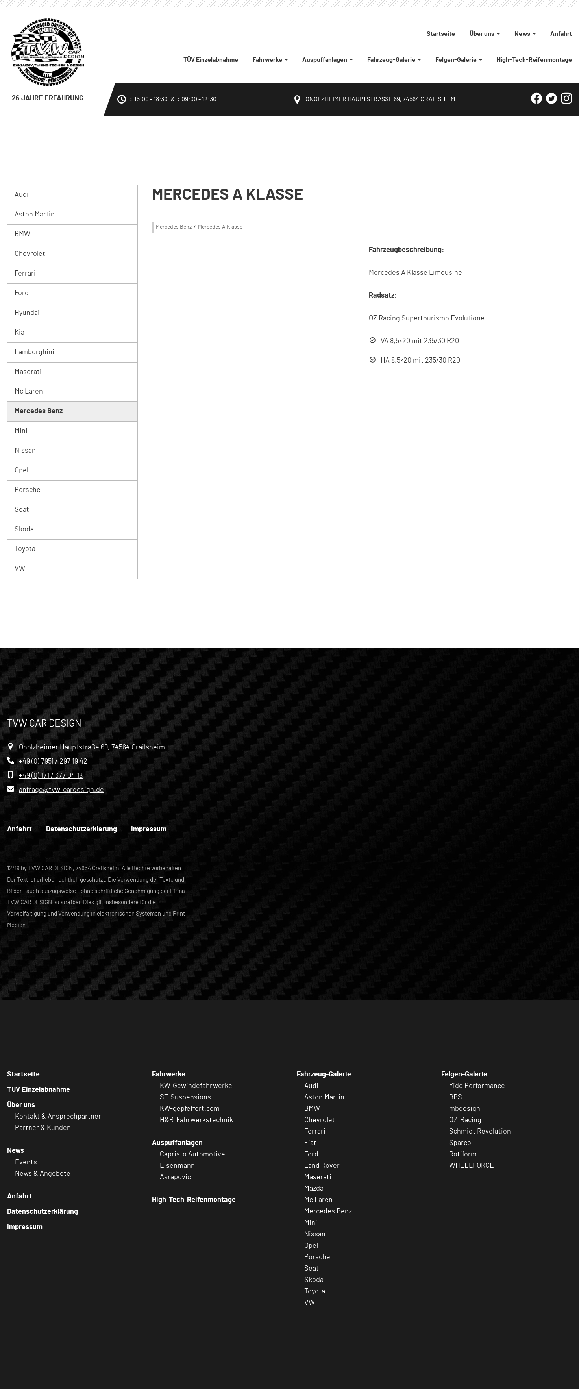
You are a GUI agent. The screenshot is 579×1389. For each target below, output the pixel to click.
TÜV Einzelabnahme (210, 60)
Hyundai (27, 312)
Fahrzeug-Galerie (391, 60)
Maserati (28, 371)
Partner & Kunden (43, 1128)
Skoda (24, 529)
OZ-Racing (465, 1120)
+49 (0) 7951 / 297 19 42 (53, 761)
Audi (22, 194)
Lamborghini (34, 352)
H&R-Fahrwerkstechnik (196, 1120)
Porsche (28, 490)
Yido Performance (477, 1085)
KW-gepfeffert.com (190, 1108)
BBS (455, 1097)
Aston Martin (35, 214)
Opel (21, 470)
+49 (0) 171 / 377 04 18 (51, 775)
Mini (21, 431)
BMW (22, 234)
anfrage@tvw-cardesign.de (61, 789)
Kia (19, 332)
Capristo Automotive (192, 1154)
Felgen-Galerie (456, 60)
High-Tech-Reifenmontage (534, 60)
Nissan (25, 450)
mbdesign (464, 1108)
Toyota (25, 549)
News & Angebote (42, 1173)
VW (20, 568)
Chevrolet (30, 253)
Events (26, 1162)
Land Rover (322, 1165)
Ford (22, 293)
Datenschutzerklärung (81, 829)
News (522, 34)
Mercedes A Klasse (220, 227)
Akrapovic (175, 1177)
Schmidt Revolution (480, 1131)
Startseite (441, 34)
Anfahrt (561, 34)
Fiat (310, 1143)
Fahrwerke (267, 60)
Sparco (460, 1143)
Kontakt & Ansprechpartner (58, 1116)
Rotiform (463, 1154)
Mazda (314, 1188)
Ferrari (25, 273)
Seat (22, 509)
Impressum (148, 829)
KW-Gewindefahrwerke (196, 1085)
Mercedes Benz (39, 411)
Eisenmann (177, 1165)
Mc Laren (29, 391)
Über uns (482, 34)
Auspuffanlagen (324, 60)
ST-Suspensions (185, 1097)
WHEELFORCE (471, 1165)
